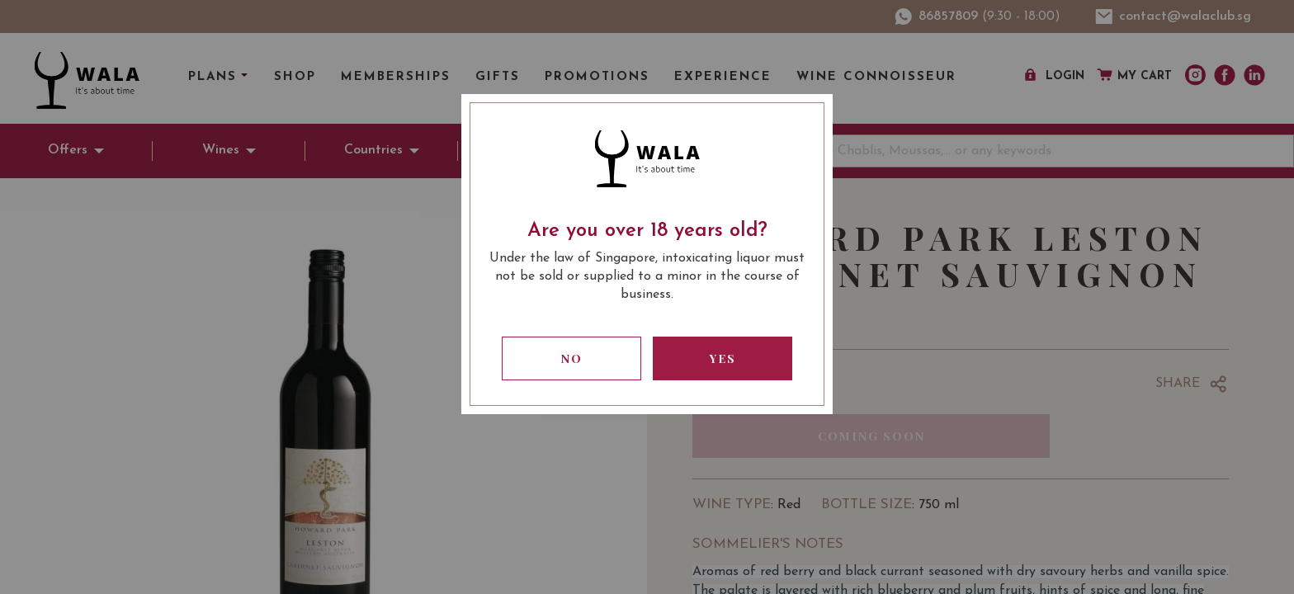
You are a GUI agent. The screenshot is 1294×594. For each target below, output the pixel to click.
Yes (723, 358)
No (572, 358)
